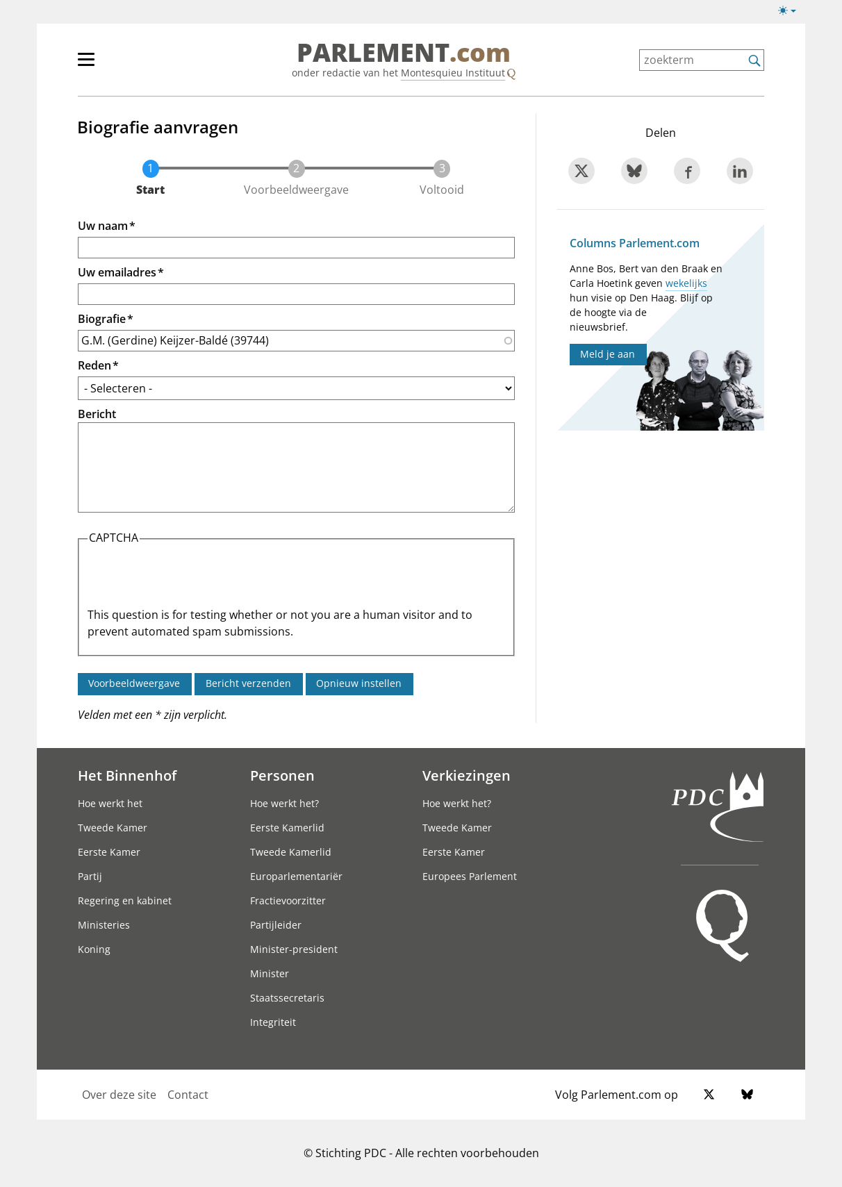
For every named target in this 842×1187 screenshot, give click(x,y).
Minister (269, 973)
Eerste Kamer (109, 851)
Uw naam (103, 225)
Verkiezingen (466, 775)
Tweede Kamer (112, 827)
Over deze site (119, 1094)
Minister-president (294, 949)
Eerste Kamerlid (287, 827)
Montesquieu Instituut (453, 72)
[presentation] (193, 579)
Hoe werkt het (110, 803)
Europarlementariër (296, 876)
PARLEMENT (404, 52)
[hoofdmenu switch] (86, 65)
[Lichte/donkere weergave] (791, 13)
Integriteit (273, 1022)
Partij (90, 876)
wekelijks (686, 283)
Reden (94, 365)
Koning (94, 949)
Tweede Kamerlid (290, 851)
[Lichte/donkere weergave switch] (791, 11)
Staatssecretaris (287, 997)
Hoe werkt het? (284, 803)
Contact (187, 1094)
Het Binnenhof (127, 775)
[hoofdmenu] (131, 65)
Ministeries (104, 924)
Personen (282, 775)
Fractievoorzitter (288, 900)
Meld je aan (607, 353)
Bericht (97, 414)
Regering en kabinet (125, 900)
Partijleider (276, 924)
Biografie (102, 318)
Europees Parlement (469, 876)
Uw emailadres (117, 272)
